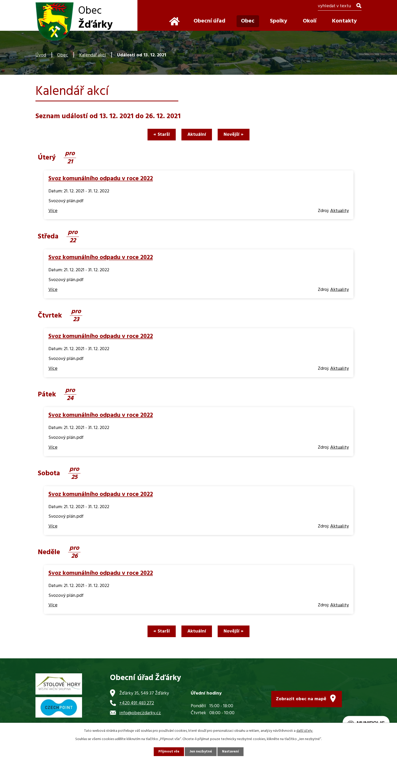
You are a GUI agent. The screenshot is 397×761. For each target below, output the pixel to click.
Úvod (40, 55)
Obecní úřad (209, 21)
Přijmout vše (168, 752)
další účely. (304, 731)
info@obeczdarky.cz (140, 713)
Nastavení (231, 752)
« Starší (159, 134)
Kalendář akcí (92, 55)
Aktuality (339, 211)
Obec (62, 55)
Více (52, 211)
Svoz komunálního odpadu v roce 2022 (100, 179)
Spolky (278, 21)
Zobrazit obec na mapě (301, 698)
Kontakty (344, 21)
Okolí (310, 21)
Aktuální (196, 134)
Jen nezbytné (200, 752)
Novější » (236, 134)
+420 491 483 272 (136, 703)
